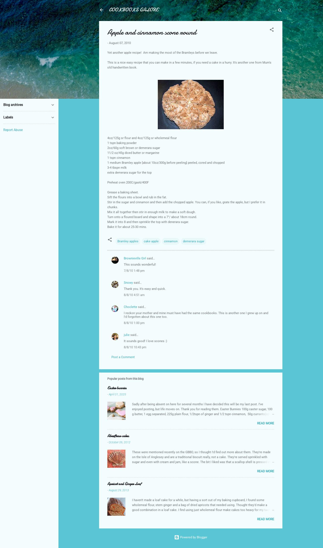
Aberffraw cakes (118, 436)
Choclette (130, 307)
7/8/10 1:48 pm (134, 271)
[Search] (279, 11)
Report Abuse (13, 130)
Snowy (128, 282)
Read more (265, 423)
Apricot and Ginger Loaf (124, 483)
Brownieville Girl (135, 258)
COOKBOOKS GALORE (133, 9)
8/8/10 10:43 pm (135, 347)
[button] (271, 30)
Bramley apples (127, 241)
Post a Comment (123, 357)
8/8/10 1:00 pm (134, 323)
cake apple (151, 241)
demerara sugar (193, 241)
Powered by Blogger (190, 537)
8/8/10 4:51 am (134, 295)
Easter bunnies (116, 388)
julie (127, 335)
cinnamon (171, 241)
